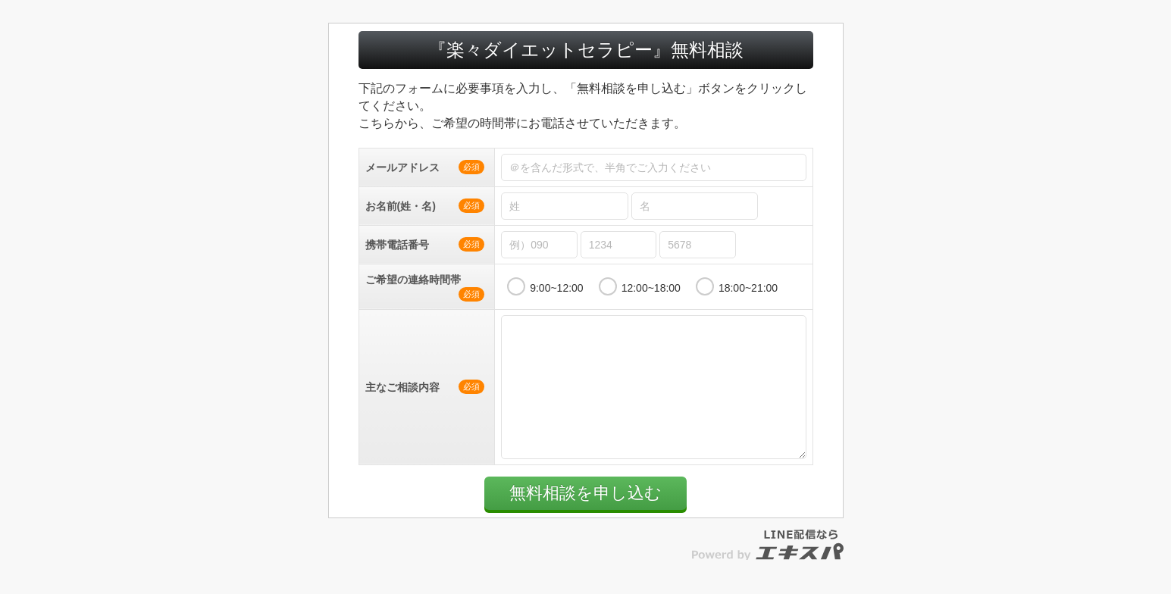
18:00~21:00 (748, 288)
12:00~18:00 (651, 288)
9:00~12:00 (556, 288)
